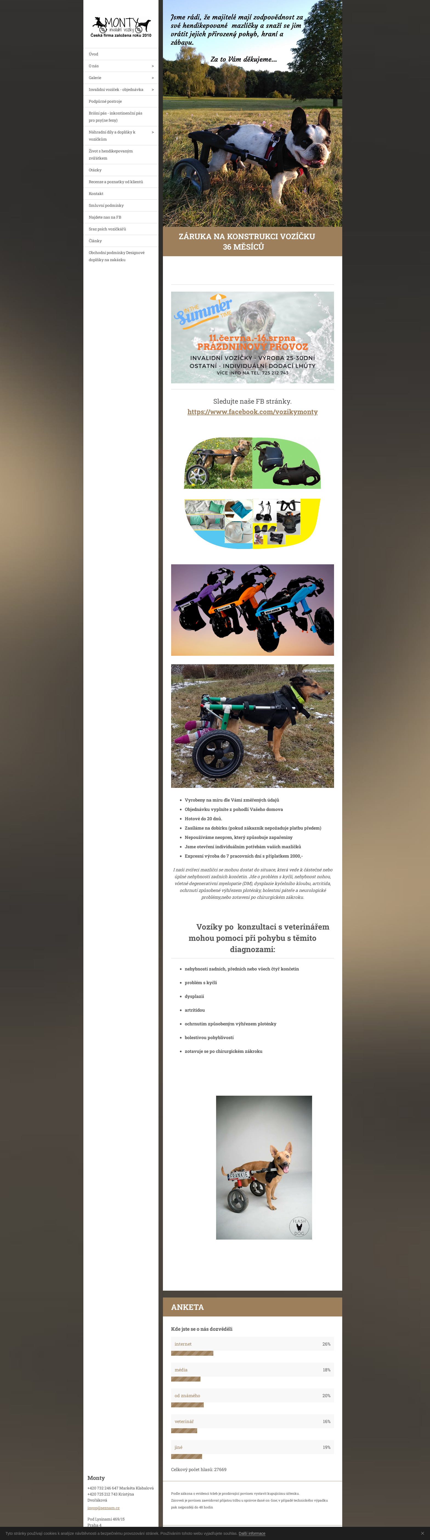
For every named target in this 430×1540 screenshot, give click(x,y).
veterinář (184, 1421)
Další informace (252, 1533)
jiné (178, 1447)
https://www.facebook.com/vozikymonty (253, 411)
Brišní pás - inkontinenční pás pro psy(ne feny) (115, 116)
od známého (187, 1395)
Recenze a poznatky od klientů (116, 181)
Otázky (95, 169)
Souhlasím (423, 1533)
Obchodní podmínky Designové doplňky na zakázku (117, 256)
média (181, 1369)
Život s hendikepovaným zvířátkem (111, 154)
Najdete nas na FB (105, 217)
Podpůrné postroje (105, 101)
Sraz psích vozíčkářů (107, 228)
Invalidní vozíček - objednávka (116, 89)
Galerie (95, 77)
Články (95, 240)
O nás (94, 65)
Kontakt (96, 193)
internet (183, 1344)
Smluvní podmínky (106, 205)
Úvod (93, 54)
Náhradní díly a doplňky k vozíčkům (112, 135)
